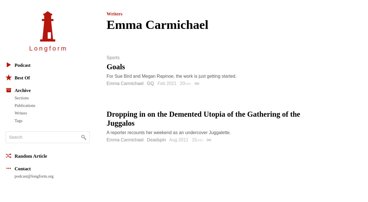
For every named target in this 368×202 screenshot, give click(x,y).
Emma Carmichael (125, 83)
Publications (25, 105)
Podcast (18, 65)
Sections (22, 98)
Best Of (18, 77)
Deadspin (156, 139)
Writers (21, 113)
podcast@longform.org (34, 176)
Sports (113, 58)
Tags (18, 120)
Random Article (26, 156)
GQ (150, 83)
